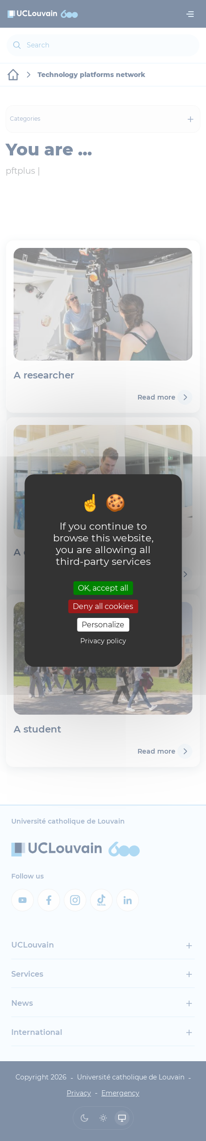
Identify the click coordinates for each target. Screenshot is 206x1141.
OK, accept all (103, 587)
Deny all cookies (103, 606)
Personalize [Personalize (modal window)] (103, 624)
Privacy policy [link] (103, 641)
